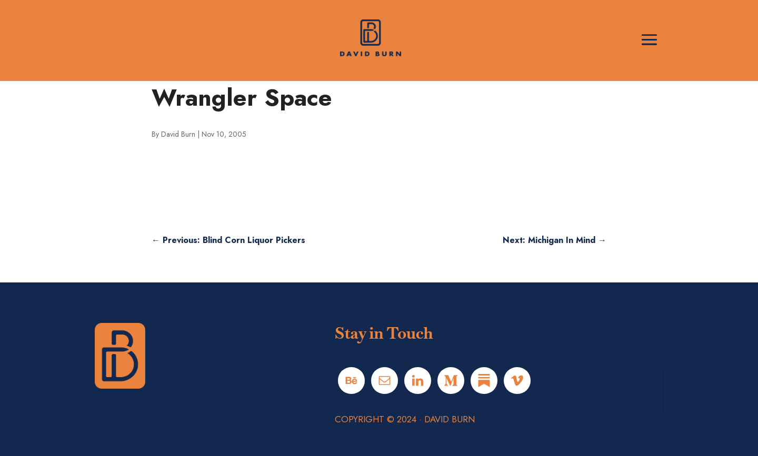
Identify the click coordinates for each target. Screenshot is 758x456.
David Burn (178, 134)
